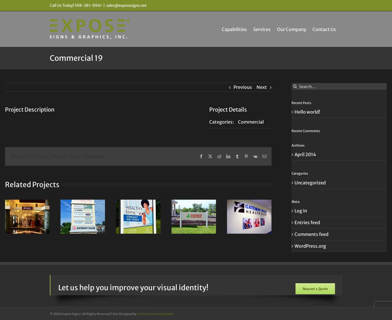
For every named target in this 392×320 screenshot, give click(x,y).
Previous (243, 87)
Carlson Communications (155, 314)
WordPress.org (310, 246)
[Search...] (339, 86)
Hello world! (307, 112)
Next (261, 87)
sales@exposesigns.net (126, 5)
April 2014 (305, 154)
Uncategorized (310, 183)
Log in (300, 211)
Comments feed (311, 234)
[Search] (295, 86)
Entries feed (307, 222)
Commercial (251, 122)
